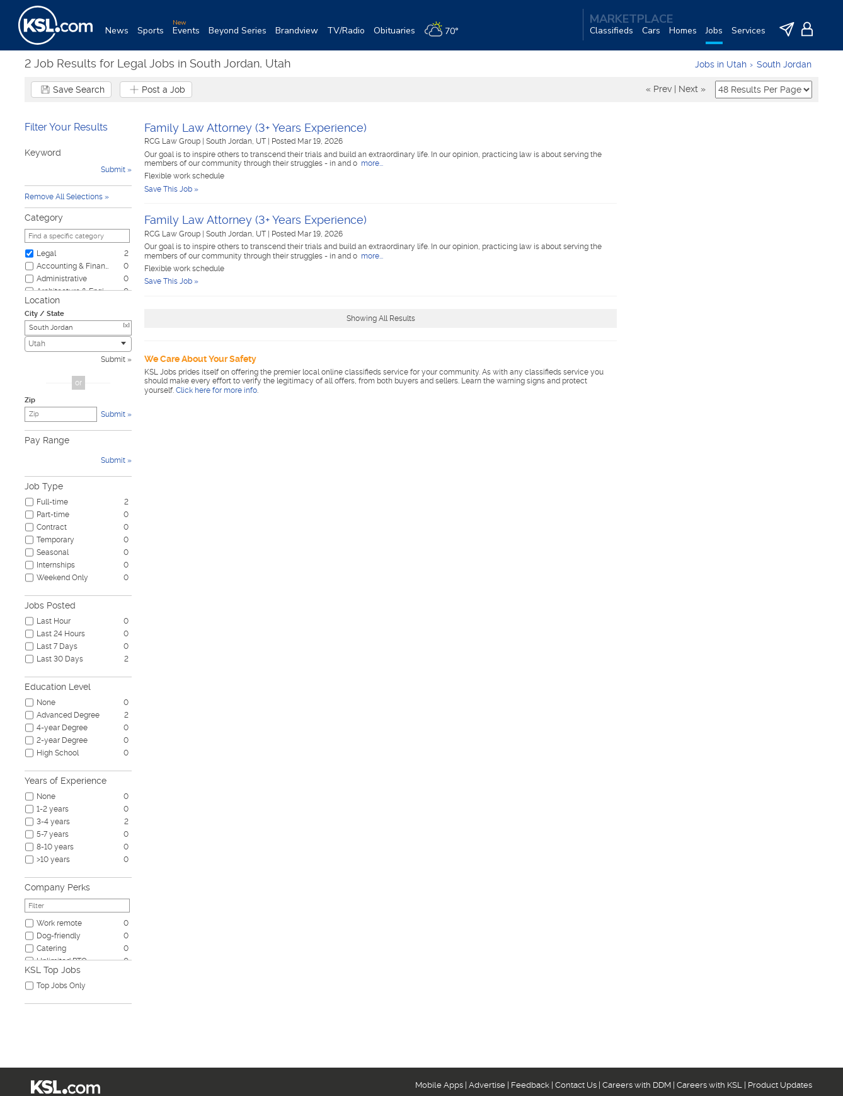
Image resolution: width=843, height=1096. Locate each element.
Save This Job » (171, 189)
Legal (46, 253)
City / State (44, 314)
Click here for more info (216, 390)
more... (371, 163)
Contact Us (576, 1085)
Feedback (530, 1085)
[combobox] (78, 344)
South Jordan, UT (237, 141)
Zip (30, 400)
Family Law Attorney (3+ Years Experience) (255, 127)
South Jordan (784, 64)
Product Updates (780, 1085)
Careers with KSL (709, 1085)
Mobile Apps (439, 1085)
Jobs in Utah (721, 64)
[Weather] (445, 35)
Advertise (487, 1085)
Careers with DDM (636, 1085)
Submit (113, 359)
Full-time (52, 502)
